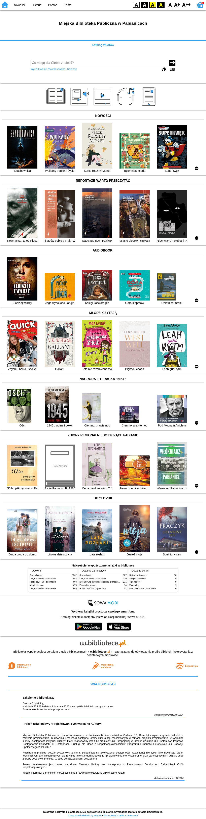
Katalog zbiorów (103, 45)
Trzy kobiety (134, 582)
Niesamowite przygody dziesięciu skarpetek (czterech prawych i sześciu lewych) (115, 582)
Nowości (19, 5)
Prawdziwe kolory (87, 585)
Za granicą (134, 585)
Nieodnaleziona (36, 585)
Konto (67, 5)
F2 (186, 4)
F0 (170, 4)
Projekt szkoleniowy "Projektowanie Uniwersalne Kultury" (62, 723)
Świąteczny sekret (137, 579)
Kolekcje (72, 69)
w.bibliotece (100, 651)
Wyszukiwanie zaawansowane (48, 69)
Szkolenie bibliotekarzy (38, 697)
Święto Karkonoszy (138, 575)
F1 (177, 4)
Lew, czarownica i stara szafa (43, 579)
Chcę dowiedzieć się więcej (84, 815)
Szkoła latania (36, 575)
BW (144, 4)
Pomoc (52, 5)
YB (152, 4)
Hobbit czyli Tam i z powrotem (43, 582)
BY (161, 4)
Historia (36, 5)
